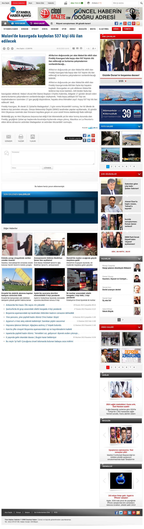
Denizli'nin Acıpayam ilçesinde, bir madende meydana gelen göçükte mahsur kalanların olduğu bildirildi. (82, 261)
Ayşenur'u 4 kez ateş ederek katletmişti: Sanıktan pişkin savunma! (35, 321)
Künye (18, 512)
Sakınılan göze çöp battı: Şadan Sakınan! (132, 186)
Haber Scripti (25, 522)
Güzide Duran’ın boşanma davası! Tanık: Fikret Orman (121, 76)
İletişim (27, 512)
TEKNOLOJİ (107, 466)
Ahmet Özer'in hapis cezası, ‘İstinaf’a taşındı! (131, 205)
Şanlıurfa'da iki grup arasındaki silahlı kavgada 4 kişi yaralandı (33, 309)
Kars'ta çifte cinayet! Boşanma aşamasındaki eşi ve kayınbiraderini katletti (39, 329)
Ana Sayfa (5, 3)
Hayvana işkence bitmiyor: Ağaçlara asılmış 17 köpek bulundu (33, 325)
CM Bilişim (34, 522)
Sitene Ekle (40, 3)
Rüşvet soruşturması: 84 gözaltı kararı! (73, 23)
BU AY (128, 251)
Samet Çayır (117, 299)
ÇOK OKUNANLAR (108, 174)
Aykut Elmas (117, 310)
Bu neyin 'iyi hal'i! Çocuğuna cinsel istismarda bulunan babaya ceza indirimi (39, 341)
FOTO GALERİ (107, 126)
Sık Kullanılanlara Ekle (42, 512)
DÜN (113, 251)
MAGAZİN (106, 421)
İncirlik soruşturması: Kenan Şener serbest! (131, 222)
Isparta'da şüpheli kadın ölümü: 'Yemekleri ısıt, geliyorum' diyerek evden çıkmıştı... (42, 333)
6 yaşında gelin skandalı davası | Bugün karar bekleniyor (31, 337)
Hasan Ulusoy (117, 278)
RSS (55, 512)
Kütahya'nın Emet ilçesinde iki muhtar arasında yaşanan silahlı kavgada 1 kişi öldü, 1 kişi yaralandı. (82, 296)
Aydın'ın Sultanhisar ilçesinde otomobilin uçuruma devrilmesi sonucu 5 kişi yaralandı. (49, 296)
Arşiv (30, 3)
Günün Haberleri (19, 3)
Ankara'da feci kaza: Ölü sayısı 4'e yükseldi (25, 305)
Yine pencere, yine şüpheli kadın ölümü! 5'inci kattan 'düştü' (32, 317)
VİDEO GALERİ (107, 327)
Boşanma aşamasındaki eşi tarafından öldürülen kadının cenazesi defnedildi (40, 313)
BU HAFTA (120, 251)
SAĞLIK (105, 375)
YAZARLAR (105, 259)
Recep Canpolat (117, 267)
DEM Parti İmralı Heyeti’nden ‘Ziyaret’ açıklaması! (132, 240)
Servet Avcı (117, 288)
